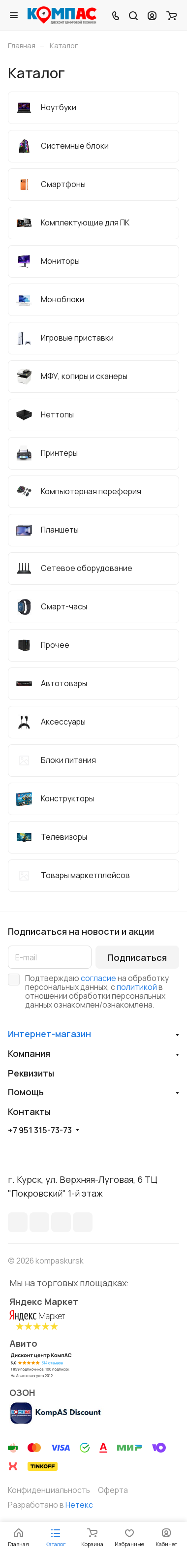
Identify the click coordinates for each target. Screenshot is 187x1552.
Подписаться (137, 957)
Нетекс (79, 1504)
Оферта (113, 1490)
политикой (137, 987)
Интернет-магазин (49, 1034)
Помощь (26, 1092)
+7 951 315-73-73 (40, 1130)
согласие (98, 978)
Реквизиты (31, 1073)
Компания (29, 1053)
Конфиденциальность (49, 1490)
